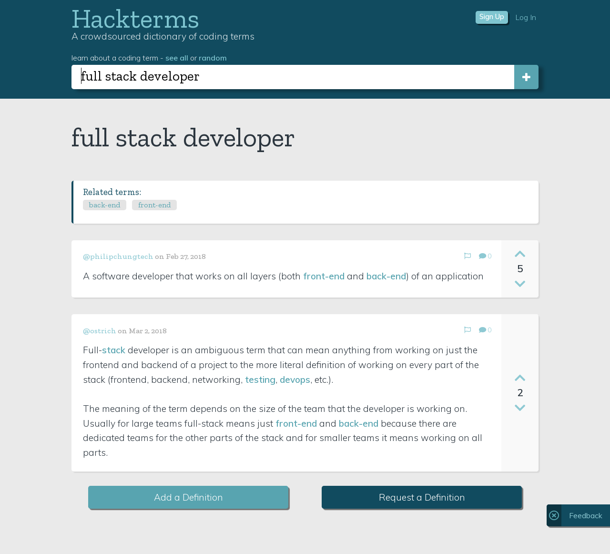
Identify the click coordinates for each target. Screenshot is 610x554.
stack (113, 350)
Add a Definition (188, 497)
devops (295, 379)
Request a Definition (422, 497)
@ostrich (99, 330)
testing (260, 379)
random (213, 57)
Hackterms (135, 18)
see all (176, 57)
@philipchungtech (118, 256)
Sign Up (491, 16)
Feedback (585, 515)
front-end (154, 204)
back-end (104, 204)
